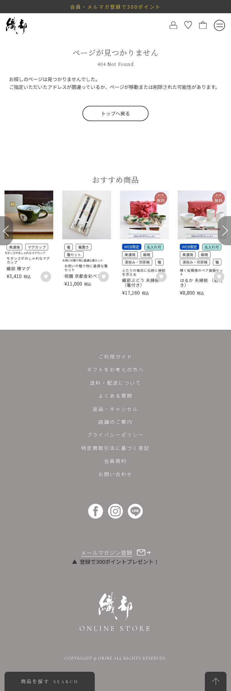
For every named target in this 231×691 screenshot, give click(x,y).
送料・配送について (115, 382)
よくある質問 (115, 395)
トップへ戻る (115, 113)
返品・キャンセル (115, 408)
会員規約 (115, 460)
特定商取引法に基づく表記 (115, 447)
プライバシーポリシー (115, 434)
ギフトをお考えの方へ (115, 369)
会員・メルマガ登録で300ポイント (115, 6)
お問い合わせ (115, 474)
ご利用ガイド (115, 356)
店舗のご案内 (115, 421)
